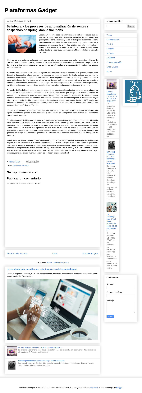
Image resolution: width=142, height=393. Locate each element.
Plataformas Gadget (31, 10)
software (25, 165)
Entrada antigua (90, 253)
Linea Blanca (112, 67)
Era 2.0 (110, 44)
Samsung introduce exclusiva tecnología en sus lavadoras (41, 361)
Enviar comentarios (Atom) (58, 262)
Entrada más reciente (17, 253)
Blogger (119, 388)
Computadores (113, 40)
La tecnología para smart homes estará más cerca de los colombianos (42, 269)
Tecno (109, 35)
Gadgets (110, 49)
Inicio (54, 253)
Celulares (17, 165)
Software (110, 53)
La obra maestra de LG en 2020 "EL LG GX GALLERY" (40, 347)
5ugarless (94, 388)
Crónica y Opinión (114, 62)
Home (109, 71)
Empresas (111, 58)
